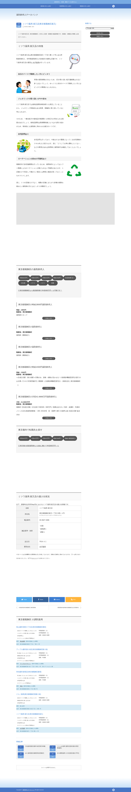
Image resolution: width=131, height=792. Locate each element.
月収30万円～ (46, 278)
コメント (34, 558)
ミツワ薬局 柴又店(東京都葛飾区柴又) (29, 714)
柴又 (33, 26)
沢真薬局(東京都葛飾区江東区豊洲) (27, 607)
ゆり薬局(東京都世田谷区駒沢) (34, 753)
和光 (21, 686)
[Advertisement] (81, 16)
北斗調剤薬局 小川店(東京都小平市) (68, 753)
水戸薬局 (35, 62)
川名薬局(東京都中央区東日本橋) (35, 746)
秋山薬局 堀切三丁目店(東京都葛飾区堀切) (31, 627)
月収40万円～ (35, 278)
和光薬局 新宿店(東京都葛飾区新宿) (28, 672)
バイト (43, 283)
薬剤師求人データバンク (27, 15)
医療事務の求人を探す (65, 6)
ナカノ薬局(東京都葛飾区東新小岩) (28, 694)
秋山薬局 (22, 641)
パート (33, 283)
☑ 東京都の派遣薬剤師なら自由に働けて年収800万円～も (38, 446)
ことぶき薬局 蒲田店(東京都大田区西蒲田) (68, 747)
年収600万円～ (24, 278)
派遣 (52, 283)
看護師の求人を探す (85, 6)
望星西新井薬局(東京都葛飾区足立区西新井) (68, 607)
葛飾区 (29, 26)
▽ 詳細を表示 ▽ (49, 318)
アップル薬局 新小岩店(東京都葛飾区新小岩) (32, 649)
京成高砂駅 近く (70, 278)
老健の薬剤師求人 (70, 438)
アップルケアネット (25, 663)
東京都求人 (100, 33)
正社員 (23, 283)
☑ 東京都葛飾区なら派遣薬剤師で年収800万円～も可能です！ (40, 290)
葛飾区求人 (100, 36)
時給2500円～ (58, 278)
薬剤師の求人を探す (46, 6)
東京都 (26, 26)
